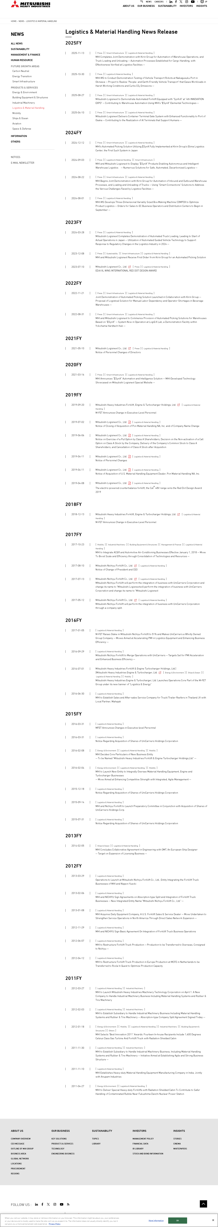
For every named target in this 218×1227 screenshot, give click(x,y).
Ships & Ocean (20, 118)
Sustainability (167, 11)
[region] (109, 1220)
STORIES (177, 1138)
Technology (57, 1148)
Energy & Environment (24, 92)
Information (19, 136)
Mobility (16, 113)
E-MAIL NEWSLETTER (22, 162)
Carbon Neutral (20, 70)
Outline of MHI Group (22, 1148)
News (21, 21)
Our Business (146, 11)
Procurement (18, 1168)
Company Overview (21, 1138)
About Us (128, 11)
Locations (16, 1163)
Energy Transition (22, 76)
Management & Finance (25, 54)
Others (15, 141)
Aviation (16, 123)
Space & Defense (21, 128)
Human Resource (22, 60)
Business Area (18, 1153)
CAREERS (159, 7)
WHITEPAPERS (180, 1148)
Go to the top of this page (203, 1204)
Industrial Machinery (23, 102)
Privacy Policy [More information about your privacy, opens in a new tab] (54, 1224)
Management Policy (143, 1138)
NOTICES (15, 157)
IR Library (138, 1148)
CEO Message (17, 1143)
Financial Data (140, 1143)
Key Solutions (59, 1138)
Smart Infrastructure (23, 81)
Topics (95, 1138)
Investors (186, 11)
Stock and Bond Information (148, 1153)
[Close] (213, 1220)
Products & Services (62, 1143)
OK (177, 1220)
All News (17, 43)
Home (14, 21)
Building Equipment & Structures (30, 97)
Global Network (20, 1158)
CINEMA (177, 1143)
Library (96, 1143)
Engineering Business (62, 1153)
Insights (201, 11)
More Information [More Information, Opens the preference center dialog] (156, 1220)
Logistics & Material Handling (28, 107)
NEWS (149, 7)
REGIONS (15, 1173)
